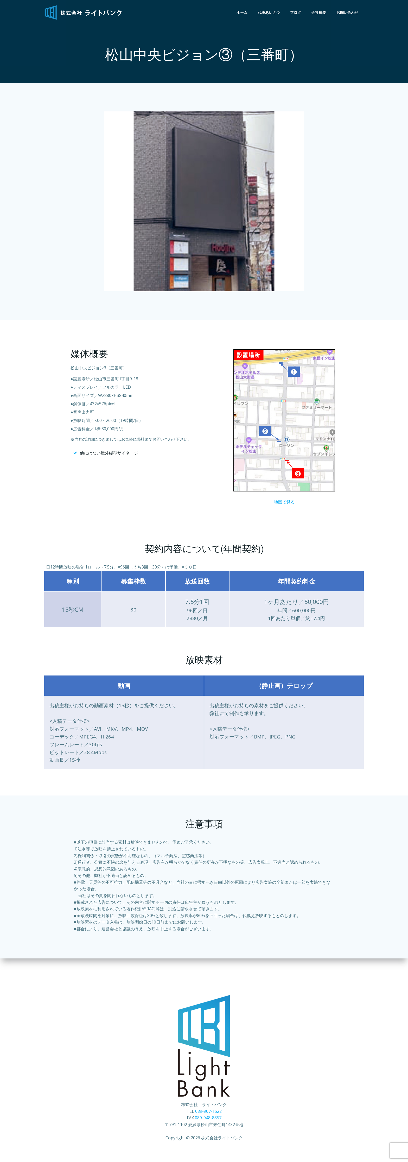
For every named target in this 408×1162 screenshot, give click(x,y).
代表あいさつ (269, 12)
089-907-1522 (208, 1119)
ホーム (242, 12)
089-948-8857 (208, 1126)
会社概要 (319, 12)
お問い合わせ (348, 12)
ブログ (296, 12)
